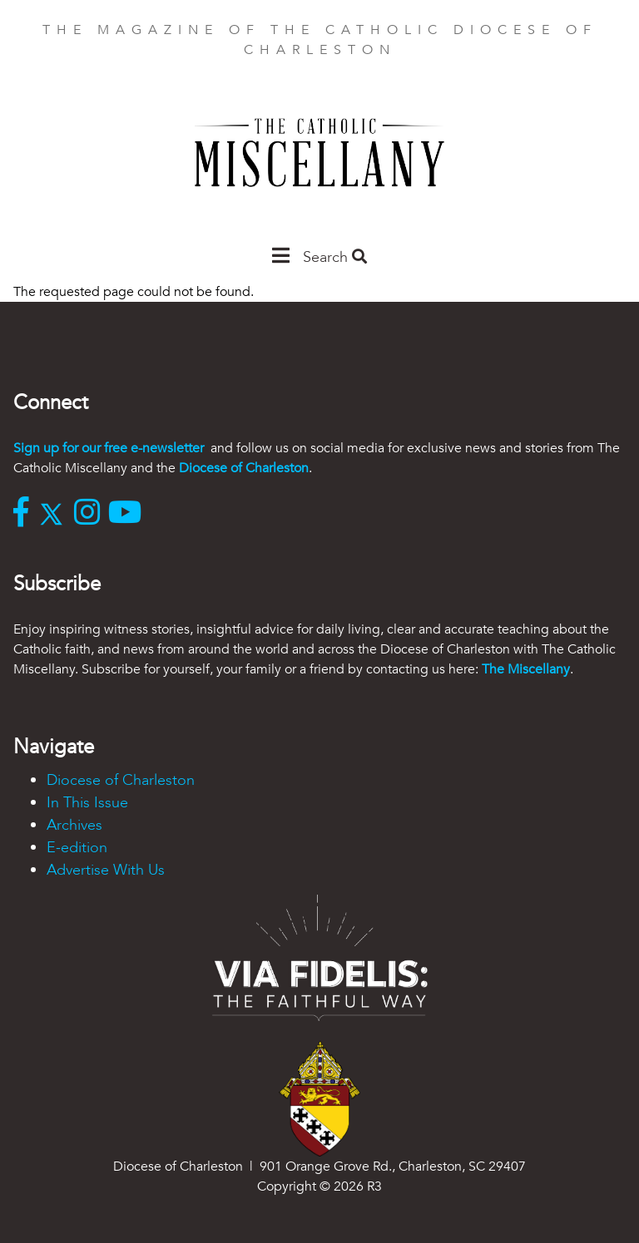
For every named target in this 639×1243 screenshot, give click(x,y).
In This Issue (87, 802)
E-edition (77, 847)
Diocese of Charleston (244, 468)
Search (335, 257)
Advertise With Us (106, 870)
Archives (74, 825)
